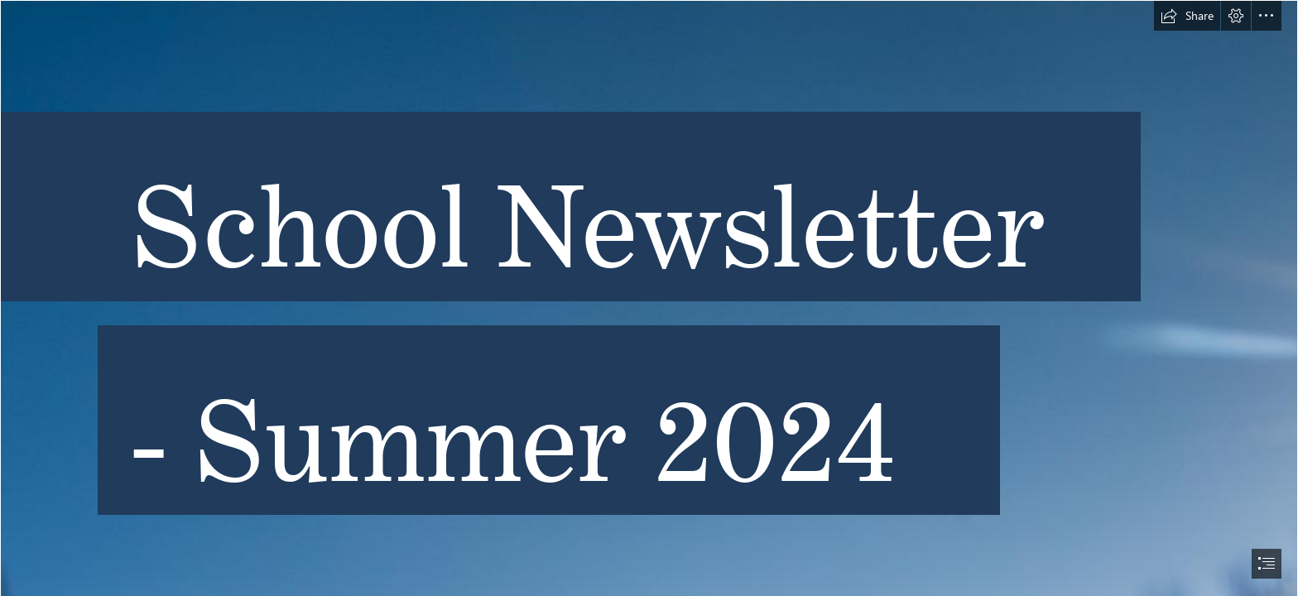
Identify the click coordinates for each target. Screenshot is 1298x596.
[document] (649, 298)
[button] (1187, 16)
